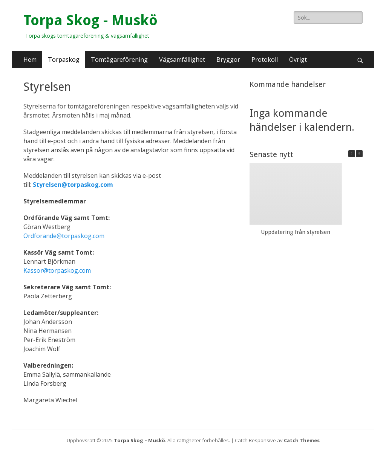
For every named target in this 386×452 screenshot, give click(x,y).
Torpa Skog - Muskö (90, 20)
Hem (30, 59)
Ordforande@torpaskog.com (63, 236)
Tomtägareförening (119, 59)
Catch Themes (302, 440)
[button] (359, 153)
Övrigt (298, 59)
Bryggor (228, 59)
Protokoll (264, 59)
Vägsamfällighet (182, 59)
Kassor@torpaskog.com (57, 270)
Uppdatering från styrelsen (295, 232)
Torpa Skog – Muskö (139, 440)
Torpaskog (64, 59)
